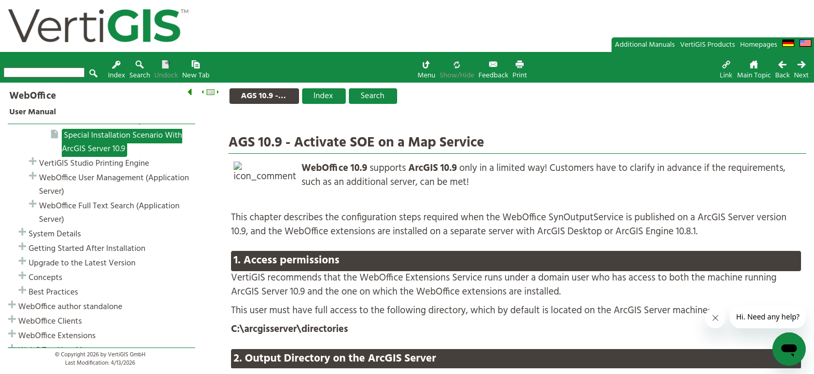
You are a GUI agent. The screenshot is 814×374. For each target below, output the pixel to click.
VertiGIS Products (707, 45)
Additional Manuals (645, 45)
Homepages (758, 45)
